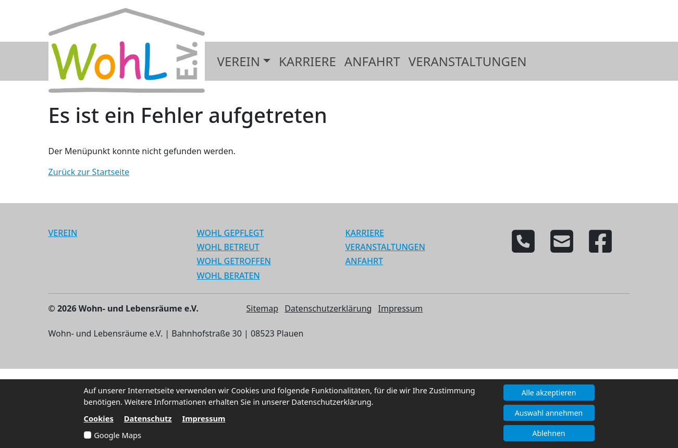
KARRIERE (365, 233)
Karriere (307, 61)
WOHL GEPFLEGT (230, 233)
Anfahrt (372, 61)
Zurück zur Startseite (89, 172)
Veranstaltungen (468, 61)
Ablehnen (549, 433)
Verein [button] (238, 61)
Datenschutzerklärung (328, 308)
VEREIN (63, 233)
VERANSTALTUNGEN (385, 247)
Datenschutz (148, 418)
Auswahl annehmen (549, 413)
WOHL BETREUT (228, 247)
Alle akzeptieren (549, 392)
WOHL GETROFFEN (234, 261)
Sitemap (262, 308)
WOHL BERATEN (228, 275)
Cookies (99, 418)
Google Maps (117, 435)
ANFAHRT (365, 261)
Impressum (400, 308)
